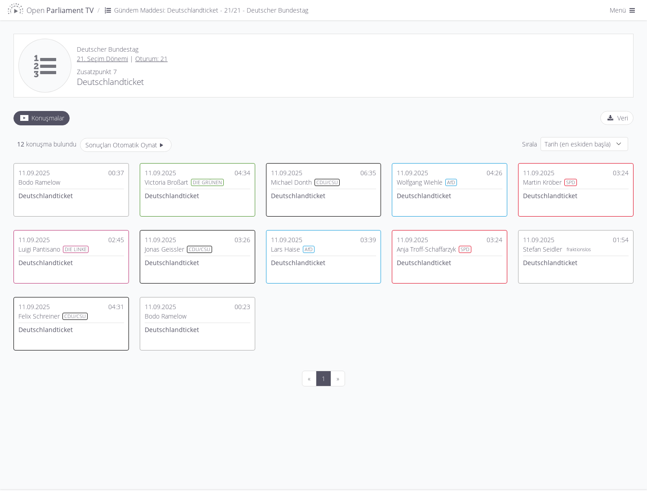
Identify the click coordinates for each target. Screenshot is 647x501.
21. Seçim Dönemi (102, 58)
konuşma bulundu (46, 144)
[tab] (41, 118)
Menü (623, 10)
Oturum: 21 (151, 58)
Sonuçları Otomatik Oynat (125, 145)
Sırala (529, 144)
